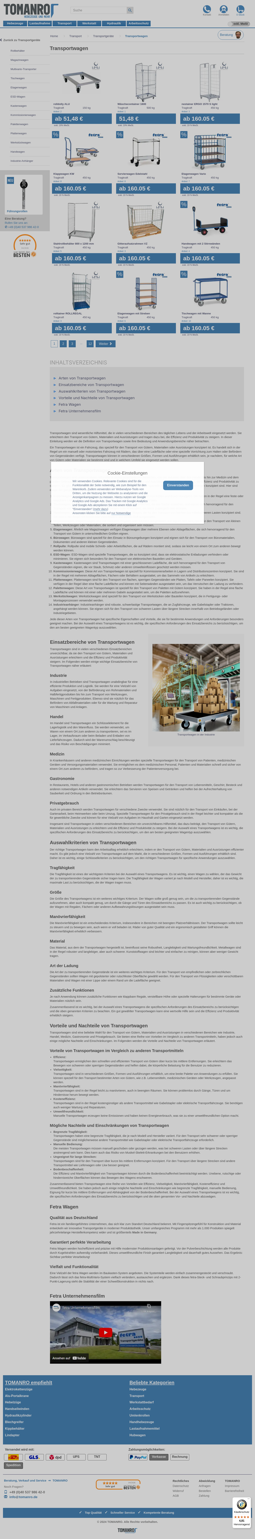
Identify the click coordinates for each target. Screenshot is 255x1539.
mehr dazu (100, 509)
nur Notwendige (121, 513)
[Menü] (248, 1499)
